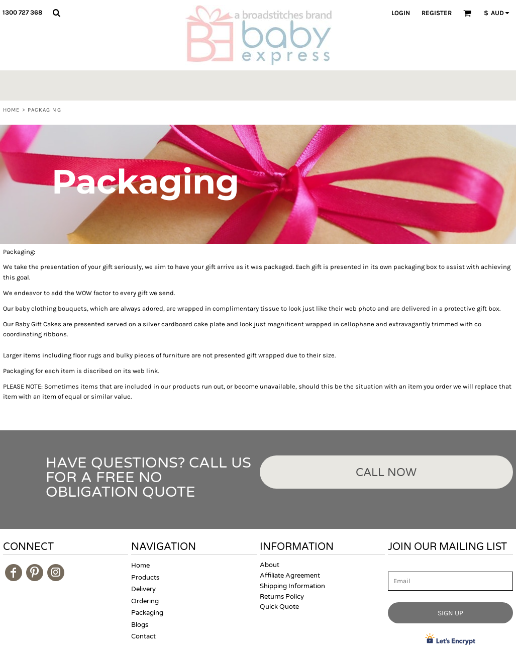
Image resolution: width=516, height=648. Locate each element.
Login (400, 13)
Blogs (139, 625)
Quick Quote (279, 607)
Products (145, 578)
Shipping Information (292, 586)
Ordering (145, 601)
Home (11, 110)
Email (397, 566)
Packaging (147, 613)
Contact (143, 636)
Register (437, 13)
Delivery (143, 589)
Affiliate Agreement (290, 576)
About (269, 565)
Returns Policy (282, 597)
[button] (56, 13)
